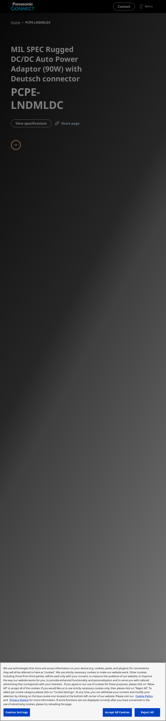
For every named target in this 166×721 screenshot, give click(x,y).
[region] (83, 691)
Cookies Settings (17, 712)
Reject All (147, 712)
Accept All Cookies (117, 712)
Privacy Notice (19, 700)
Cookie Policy (144, 696)
